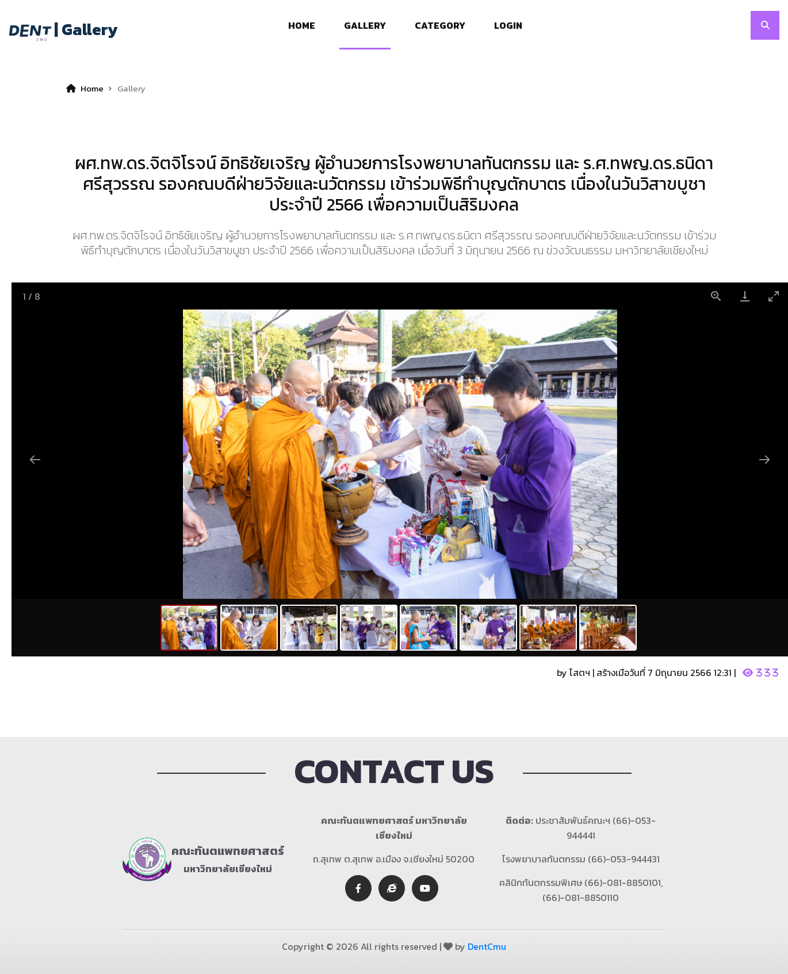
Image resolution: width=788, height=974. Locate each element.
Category (440, 25)
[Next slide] (764, 459)
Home (301, 25)
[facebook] (358, 888)
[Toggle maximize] (773, 296)
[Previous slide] (35, 459)
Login (508, 25)
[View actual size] (716, 296)
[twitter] (391, 888)
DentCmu (487, 946)
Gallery (365, 25)
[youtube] (425, 888)
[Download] (744, 296)
